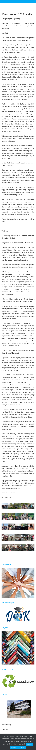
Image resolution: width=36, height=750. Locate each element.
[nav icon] (31, 6)
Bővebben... (22, 747)
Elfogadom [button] (29, 744)
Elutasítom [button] (13, 747)
